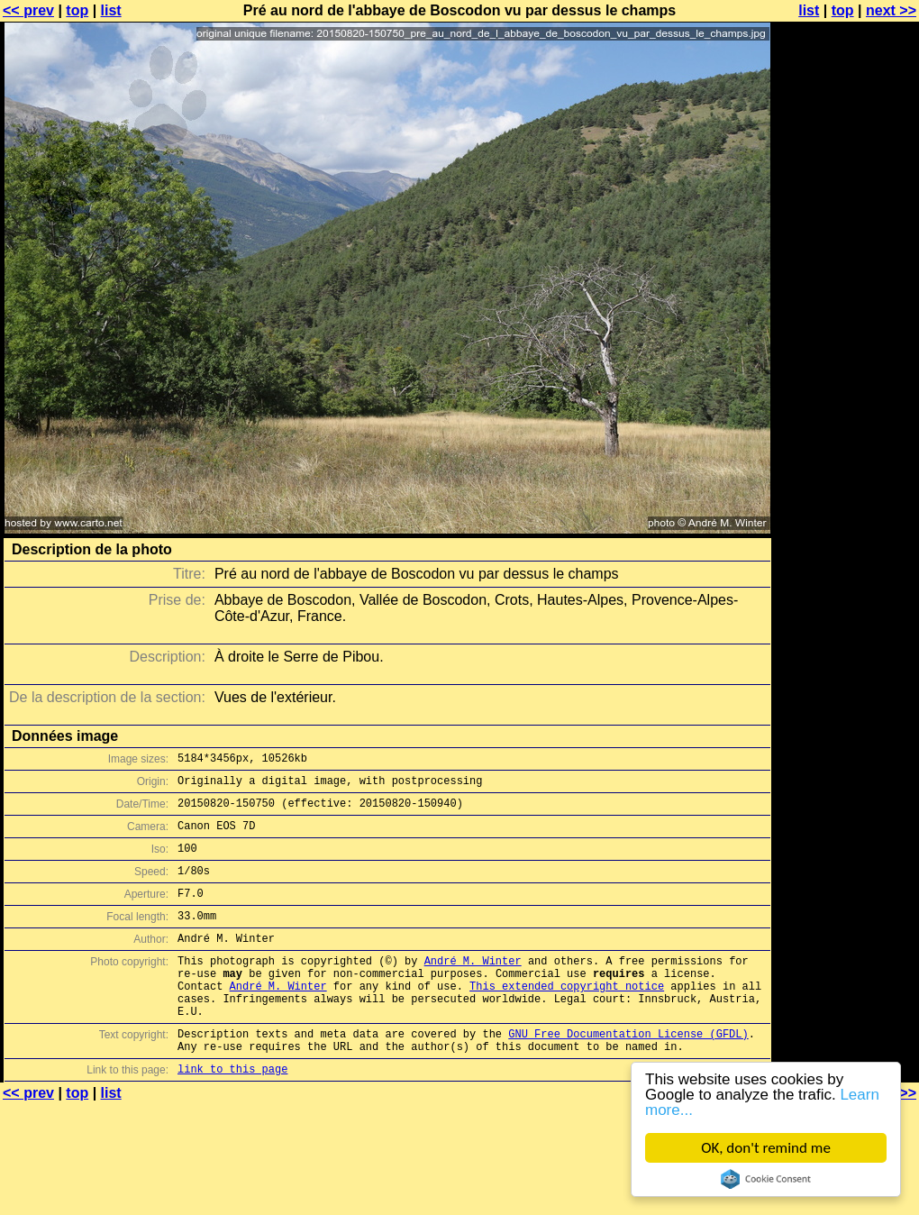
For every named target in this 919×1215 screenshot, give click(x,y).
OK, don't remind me (766, 1147)
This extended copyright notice (566, 1018)
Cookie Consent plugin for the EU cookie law (766, 1179)
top (77, 10)
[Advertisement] (846, 232)
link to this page (232, 1114)
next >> (891, 10)
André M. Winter (473, 987)
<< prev (28, 10)
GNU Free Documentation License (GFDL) (628, 1074)
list (111, 10)
